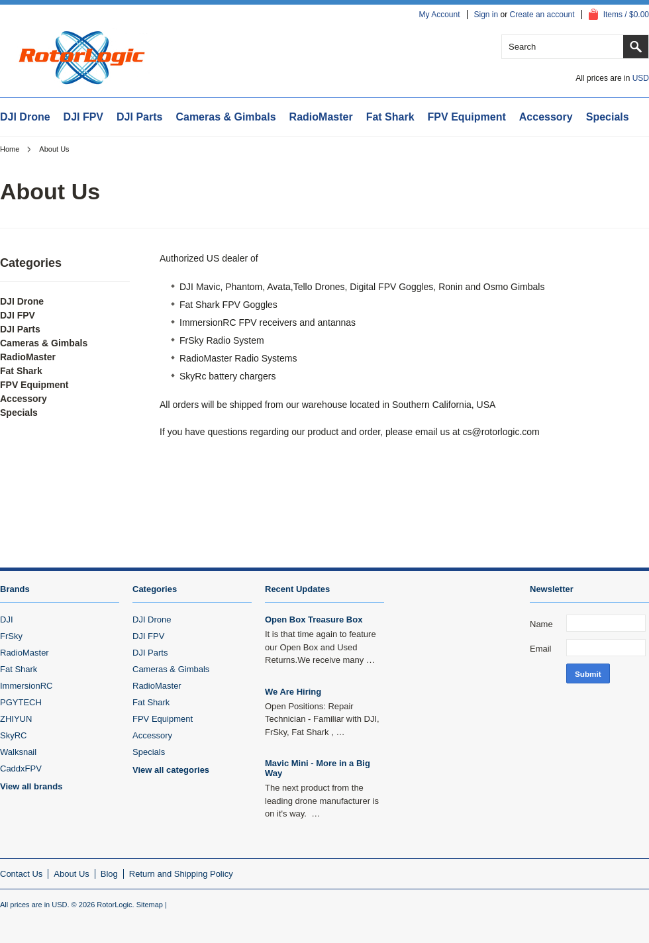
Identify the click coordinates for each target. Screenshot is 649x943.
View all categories (170, 770)
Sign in (486, 14)
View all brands (31, 786)
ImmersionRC (26, 686)
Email (541, 649)
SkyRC (13, 735)
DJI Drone (25, 117)
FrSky (11, 636)
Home (9, 149)
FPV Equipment (467, 117)
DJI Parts (139, 117)
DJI (6, 619)
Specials (607, 117)
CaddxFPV (21, 768)
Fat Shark (390, 117)
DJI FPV (83, 117)
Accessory (546, 117)
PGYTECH (21, 702)
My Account (439, 14)
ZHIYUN (16, 719)
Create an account (542, 14)
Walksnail (18, 752)
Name (541, 624)
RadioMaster (321, 117)
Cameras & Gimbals (225, 117)
